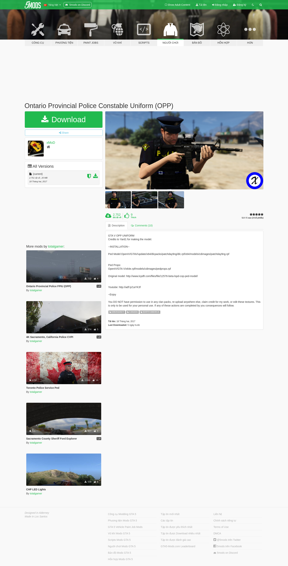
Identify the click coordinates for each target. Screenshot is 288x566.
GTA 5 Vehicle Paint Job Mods (125, 527)
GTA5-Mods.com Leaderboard (178, 546)
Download (63, 119)
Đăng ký (239, 4)
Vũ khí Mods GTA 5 (119, 533)
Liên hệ (217, 514)
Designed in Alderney (37, 512)
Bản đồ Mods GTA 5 (119, 552)
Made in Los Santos (36, 516)
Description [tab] (116, 225)
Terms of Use (220, 527)
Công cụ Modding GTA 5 (122, 514)
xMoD (50, 142)
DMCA (217, 533)
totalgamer (56, 246)
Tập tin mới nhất (170, 514)
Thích (133, 217)
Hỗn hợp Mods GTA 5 (120, 559)
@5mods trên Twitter (227, 540)
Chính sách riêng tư (224, 520)
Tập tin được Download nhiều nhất (180, 533)
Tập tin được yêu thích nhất (176, 527)
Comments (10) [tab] (142, 225)
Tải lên (201, 4)
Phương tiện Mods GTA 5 (122, 520)
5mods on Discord (225, 552)
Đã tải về (117, 217)
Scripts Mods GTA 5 (119, 539)
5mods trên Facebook (227, 546)
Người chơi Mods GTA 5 (122, 546)
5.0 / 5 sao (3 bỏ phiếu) (252, 218)
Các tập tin (167, 520)
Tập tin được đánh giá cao (176, 539)
